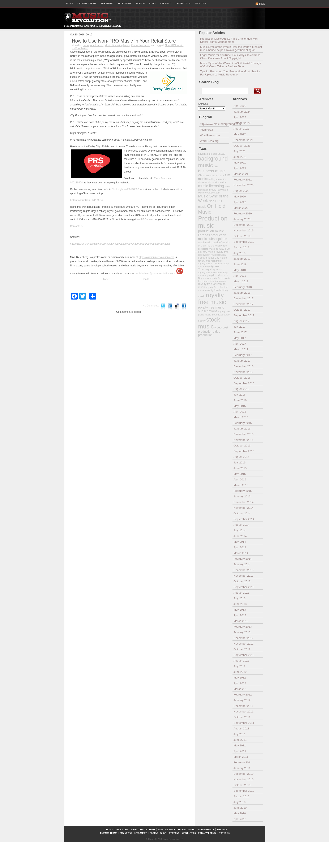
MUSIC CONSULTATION (143, 829)
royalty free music (212, 298)
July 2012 (239, 666)
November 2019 (243, 230)
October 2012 (242, 649)
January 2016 (242, 428)
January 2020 (242, 219)
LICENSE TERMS (86, 3)
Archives (203, 103)
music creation (219, 182)
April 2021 (240, 168)
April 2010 (240, 819)
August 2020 (241, 190)
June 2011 (240, 739)
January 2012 (242, 700)
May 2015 (240, 473)
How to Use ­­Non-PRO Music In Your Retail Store (124, 41)
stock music (209, 323)
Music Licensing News (117, 45)
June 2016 (240, 400)
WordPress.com (210, 135)
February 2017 (243, 355)
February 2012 (243, 694)
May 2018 (240, 270)
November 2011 (243, 711)
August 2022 (241, 128)
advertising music (207, 153)
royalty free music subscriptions (211, 309)
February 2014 (243, 558)
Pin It (146, 279)
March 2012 (241, 688)
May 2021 (240, 162)
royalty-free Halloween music (213, 253)
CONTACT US (183, 3)
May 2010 (240, 813)
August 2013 (241, 592)
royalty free (216, 278)
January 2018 (242, 292)
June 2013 (240, 604)
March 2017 (241, 349)
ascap (221, 153)
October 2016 (242, 377)
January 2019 (242, 258)
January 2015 (242, 496)
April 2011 (240, 751)
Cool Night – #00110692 (125, 189)
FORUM (140, 3)
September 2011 (244, 722)
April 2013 (240, 615)
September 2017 (244, 315)
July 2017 (239, 326)
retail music (204, 242)
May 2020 (240, 196)
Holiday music (215, 179)
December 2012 (243, 638)
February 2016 (243, 422)
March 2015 (241, 485)
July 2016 (239, 394)
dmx (222, 175)
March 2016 (241, 417)
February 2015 (243, 490)
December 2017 (243, 298)
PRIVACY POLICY (207, 833)
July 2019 (239, 253)
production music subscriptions (212, 237)
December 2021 (243, 139)
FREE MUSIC (122, 829)
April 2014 (240, 547)
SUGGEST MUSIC (186, 829)
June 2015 (240, 468)
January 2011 (242, 768)
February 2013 (243, 626)
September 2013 (244, 587)
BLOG (152, 3)
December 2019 (243, 224)
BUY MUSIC (107, 3)
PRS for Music (80, 48)
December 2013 (243, 570)
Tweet (106, 279)
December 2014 (243, 502)
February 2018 (243, 287)
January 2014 (242, 564)
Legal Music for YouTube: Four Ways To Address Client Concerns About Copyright (230, 56)
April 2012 (240, 683)
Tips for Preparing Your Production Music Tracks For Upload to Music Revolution (230, 73)
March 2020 (241, 207)
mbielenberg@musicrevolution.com (155, 273)
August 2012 (241, 660)
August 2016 (241, 389)
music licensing (211, 186)
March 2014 (241, 553)
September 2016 (244, 383)
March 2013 (241, 621)
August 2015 (241, 456)
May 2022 (240, 134)
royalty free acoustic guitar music (214, 279)
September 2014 (244, 519)
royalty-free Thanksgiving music (210, 268)
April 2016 (240, 411)
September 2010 (244, 790)
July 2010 (239, 802)
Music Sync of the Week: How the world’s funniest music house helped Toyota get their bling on (231, 48)
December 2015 (243, 434)
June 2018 (240, 264)
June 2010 (240, 807)
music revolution (218, 189)
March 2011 (241, 756)
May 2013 (240, 609)
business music (212, 171)
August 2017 (241, 321)
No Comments (151, 305)
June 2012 (240, 671)
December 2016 (243, 366)
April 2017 (240, 343)
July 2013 (239, 598)
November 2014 (243, 507)
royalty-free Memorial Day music (212, 256)
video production (209, 333)
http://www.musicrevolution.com (156, 257)
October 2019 (242, 236)
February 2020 (243, 213)
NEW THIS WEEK (166, 829)
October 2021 (242, 145)
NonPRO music (145, 219)
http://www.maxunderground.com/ (214, 124)
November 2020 (243, 185)
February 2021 (243, 179)
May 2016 (240, 405)
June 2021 (240, 156)
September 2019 (244, 241)
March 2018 (241, 281)
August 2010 (241, 796)
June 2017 (240, 332)
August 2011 (241, 728)
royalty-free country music (214, 250)
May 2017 (240, 338)
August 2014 (241, 524)
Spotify (201, 320)
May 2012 (240, 677)
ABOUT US (200, 3)
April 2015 (240, 479)
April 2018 (240, 275)
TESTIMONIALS (206, 829)
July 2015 (239, 462)
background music (93, 45)
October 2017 (242, 309)
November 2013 (243, 575)
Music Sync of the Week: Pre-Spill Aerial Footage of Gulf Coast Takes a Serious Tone (230, 65)
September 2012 (244, 654)
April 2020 (240, 202)
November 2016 (243, 372)
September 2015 (244, 451)
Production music (140, 45)
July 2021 (239, 151)
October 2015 (242, 445)
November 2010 (243, 779)
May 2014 (240, 541)
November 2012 (243, 643)
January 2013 (242, 632)
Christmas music (208, 175)
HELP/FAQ (165, 3)
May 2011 (240, 745)
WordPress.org (209, 141)
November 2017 (243, 304)
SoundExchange (221, 314)
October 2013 (242, 581)
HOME (69, 3)
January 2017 (242, 360)
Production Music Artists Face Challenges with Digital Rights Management (228, 40)
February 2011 (243, 762)
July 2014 (239, 530)
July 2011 (239, 734)
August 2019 (241, 247)
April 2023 (240, 117)
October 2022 (242, 123)
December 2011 (243, 705)
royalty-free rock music (210, 260)
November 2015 (243, 439)
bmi (216, 166)
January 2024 (242, 111)
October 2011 (242, 717)
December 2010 (243, 773)
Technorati (206, 129)
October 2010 (242, 785)
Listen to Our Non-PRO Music (86, 200)
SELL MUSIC (125, 3)
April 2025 (240, 106)
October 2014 (242, 513)
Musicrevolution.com (209, 192)
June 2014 (240, 536)
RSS (262, 3)
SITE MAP (222, 829)
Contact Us (76, 226)
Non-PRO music (174, 45)
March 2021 (241, 173)
